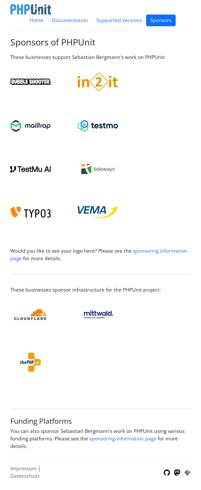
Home (37, 20)
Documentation (70, 20)
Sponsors (160, 20)
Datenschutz (25, 475)
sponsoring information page (122, 438)
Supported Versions (119, 20)
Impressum (23, 468)
